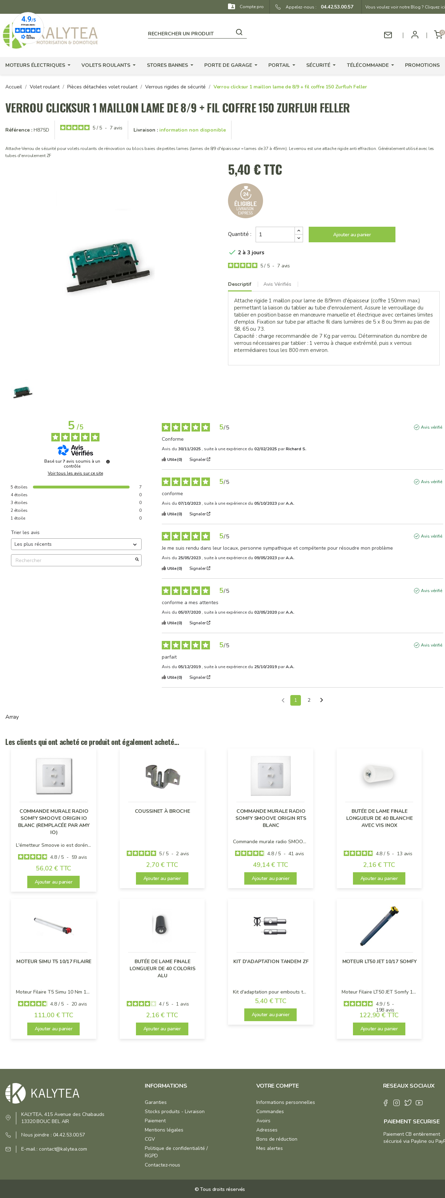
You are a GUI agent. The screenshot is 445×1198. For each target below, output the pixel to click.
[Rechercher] (197, 33)
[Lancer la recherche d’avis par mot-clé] (137, 560)
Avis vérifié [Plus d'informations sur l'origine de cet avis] (431, 427)
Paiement (155, 1120)
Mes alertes (269, 1148)
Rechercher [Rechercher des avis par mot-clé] (72, 560)
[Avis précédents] (283, 700)
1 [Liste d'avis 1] (295, 700)
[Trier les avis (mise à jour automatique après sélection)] (76, 544)
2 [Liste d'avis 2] (309, 700)
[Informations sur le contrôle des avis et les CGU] (108, 461)
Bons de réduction (276, 1139)
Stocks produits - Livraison (175, 1111)
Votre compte (277, 1086)
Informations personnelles (285, 1102)
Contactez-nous (162, 1165)
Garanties (156, 1102)
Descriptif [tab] (239, 284)
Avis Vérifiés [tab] (277, 284)
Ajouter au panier (352, 234)
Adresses (267, 1130)
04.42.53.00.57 (334, 7)
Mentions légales (164, 1130)
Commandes (270, 1111)
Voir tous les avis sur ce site (75, 473)
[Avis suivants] (321, 701)
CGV (150, 1139)
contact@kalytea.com (63, 1149)
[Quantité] (275, 234)
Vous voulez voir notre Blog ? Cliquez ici (405, 7)
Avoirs (263, 1120)
